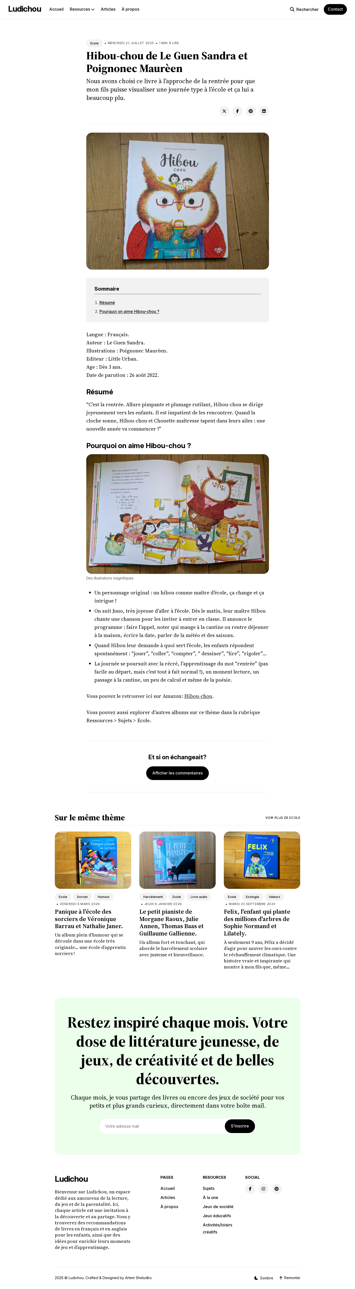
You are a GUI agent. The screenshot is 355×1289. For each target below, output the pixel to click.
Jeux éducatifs (217, 1215)
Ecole (94, 43)
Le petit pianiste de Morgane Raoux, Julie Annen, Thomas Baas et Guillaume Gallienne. (171, 922)
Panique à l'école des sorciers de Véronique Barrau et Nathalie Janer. (89, 918)
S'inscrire (240, 1125)
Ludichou (24, 9)
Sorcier (82, 897)
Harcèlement (153, 897)
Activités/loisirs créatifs (217, 1228)
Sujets (208, 1188)
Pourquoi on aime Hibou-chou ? (129, 311)
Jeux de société (218, 1206)
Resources (82, 9)
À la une (210, 1197)
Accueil (56, 9)
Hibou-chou (198, 696)
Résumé (107, 302)
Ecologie (252, 897)
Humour (104, 897)
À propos (130, 9)
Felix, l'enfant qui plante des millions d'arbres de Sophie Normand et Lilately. (257, 922)
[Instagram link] (263, 1189)
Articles (108, 9)
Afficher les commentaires (177, 772)
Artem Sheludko (138, 1278)
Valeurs (274, 897)
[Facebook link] (250, 1189)
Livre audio (199, 897)
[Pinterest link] (277, 1189)
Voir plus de (282, 818)
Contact (335, 9)
